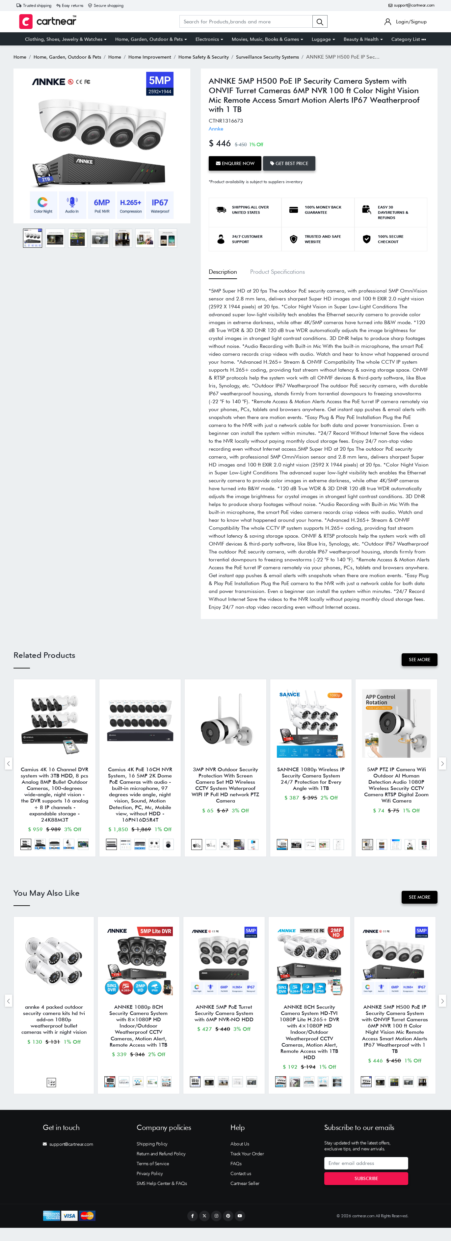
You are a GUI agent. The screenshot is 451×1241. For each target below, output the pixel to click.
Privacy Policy (150, 1187)
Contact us (240, 1187)
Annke (216, 129)
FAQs (235, 1177)
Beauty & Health (361, 39)
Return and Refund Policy (161, 1167)
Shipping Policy (152, 1157)
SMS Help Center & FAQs (162, 1197)
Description (223, 270)
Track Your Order (247, 1167)
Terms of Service (153, 1177)
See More (418, 658)
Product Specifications (277, 270)
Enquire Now (236, 162)
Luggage (321, 39)
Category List (408, 39)
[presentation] (8, 765)
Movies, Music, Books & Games (265, 39)
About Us (239, 1157)
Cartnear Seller (244, 1197)
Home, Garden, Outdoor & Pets (149, 39)
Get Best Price (293, 162)
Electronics (207, 39)
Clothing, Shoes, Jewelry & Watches (63, 39)
